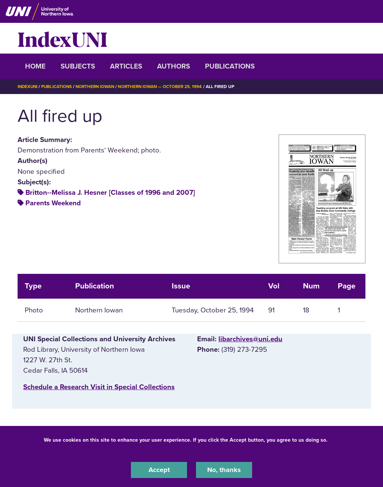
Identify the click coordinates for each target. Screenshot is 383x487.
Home (35, 66)
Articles (126, 66)
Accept (159, 470)
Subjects (78, 66)
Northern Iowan (98, 86)
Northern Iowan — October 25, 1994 (165, 86)
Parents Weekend (53, 203)
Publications (230, 66)
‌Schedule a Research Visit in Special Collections (99, 387)
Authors (173, 66)
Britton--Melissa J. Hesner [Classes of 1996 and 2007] (110, 192)
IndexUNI (62, 38)
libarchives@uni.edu (250, 339)
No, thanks (224, 470)
